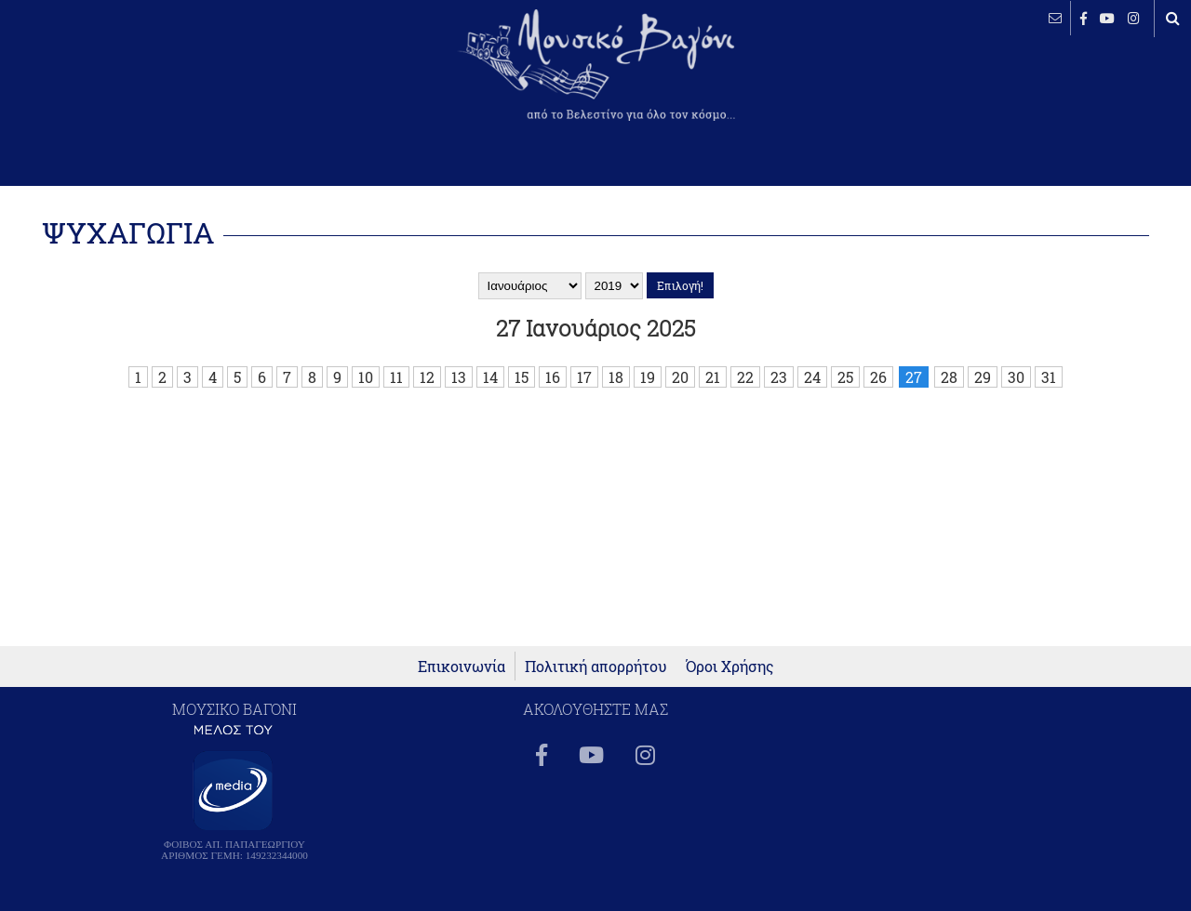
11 (396, 377)
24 (812, 377)
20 (680, 377)
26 (878, 377)
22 (745, 377)
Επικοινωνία (461, 666)
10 (365, 377)
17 (584, 377)
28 (949, 377)
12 (427, 377)
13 (458, 377)
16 (552, 377)
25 (845, 377)
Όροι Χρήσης (730, 666)
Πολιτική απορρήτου (596, 666)
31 (1048, 377)
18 (616, 377)
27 (913, 377)
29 (982, 377)
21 (712, 377)
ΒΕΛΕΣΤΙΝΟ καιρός (114, 79)
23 (778, 377)
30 (1016, 377)
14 (490, 377)
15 (522, 377)
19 (647, 377)
